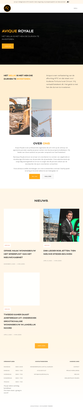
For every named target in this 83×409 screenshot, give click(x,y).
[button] (75, 8)
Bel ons (34, 176)
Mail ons (48, 176)
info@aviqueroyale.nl (41, 374)
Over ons (8, 46)
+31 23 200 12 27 (41, 370)
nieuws (76, 374)
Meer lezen (41, 347)
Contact (76, 366)
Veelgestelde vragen (71, 378)
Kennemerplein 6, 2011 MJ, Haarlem (41, 366)
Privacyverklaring (72, 370)
